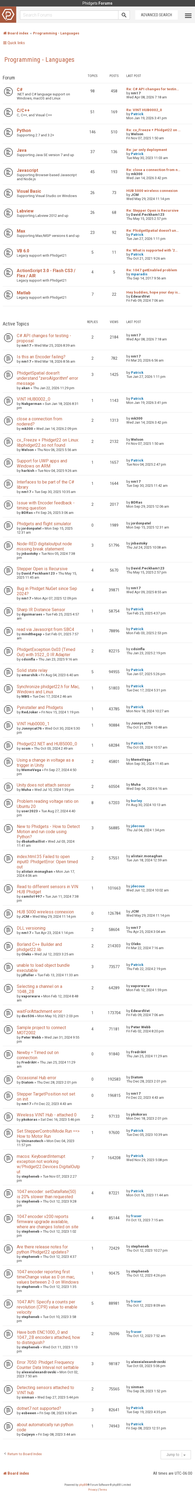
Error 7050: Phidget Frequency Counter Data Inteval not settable (48, 1365)
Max (21, 231)
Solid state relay (32, 670)
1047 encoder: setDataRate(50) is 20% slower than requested (46, 1194)
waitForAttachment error (39, 1011)
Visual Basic (29, 191)
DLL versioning (31, 928)
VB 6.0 (23, 250)
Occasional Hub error (36, 1077)
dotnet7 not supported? (39, 1408)
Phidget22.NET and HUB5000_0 (47, 743)
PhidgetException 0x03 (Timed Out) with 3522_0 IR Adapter (46, 652)
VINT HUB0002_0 (33, 399)
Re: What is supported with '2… (152, 250)
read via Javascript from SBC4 (45, 629)
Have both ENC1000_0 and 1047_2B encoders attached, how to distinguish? (48, 1337)
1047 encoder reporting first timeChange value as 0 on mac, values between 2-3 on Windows (48, 1277)
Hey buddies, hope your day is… (153, 292)
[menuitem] (92, 1489)
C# (20, 89)
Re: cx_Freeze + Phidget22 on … (153, 130)
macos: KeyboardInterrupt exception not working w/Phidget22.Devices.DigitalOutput (48, 1164)
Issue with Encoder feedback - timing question (46, 505)
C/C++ (23, 110)
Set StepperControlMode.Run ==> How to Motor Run (48, 1134)
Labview (25, 211)
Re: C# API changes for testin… (152, 89)
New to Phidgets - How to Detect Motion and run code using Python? (48, 831)
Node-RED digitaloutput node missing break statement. (44, 546)
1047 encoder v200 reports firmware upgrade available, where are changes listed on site (47, 1221)
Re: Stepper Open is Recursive (152, 210)
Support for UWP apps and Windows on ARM (42, 463)
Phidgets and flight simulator (44, 523)
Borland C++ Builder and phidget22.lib (39, 947)
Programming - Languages (39, 59)
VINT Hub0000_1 (33, 723)
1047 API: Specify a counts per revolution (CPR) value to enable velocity (47, 1307)
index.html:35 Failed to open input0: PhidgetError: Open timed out (47, 861)
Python (24, 130)
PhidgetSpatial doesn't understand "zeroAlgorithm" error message (47, 378)
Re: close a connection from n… (153, 170)
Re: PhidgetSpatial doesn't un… (152, 230)
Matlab (24, 292)
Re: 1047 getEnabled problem (151, 270)
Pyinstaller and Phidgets (40, 707)
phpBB (83, 1484)
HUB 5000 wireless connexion (152, 191)
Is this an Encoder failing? (41, 356)
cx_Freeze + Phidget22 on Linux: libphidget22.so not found (48, 442)
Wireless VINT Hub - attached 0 (47, 1114)
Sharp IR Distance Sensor (41, 609)
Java (22, 150)
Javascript (27, 170)
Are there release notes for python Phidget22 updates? (43, 1249)
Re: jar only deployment (146, 150)
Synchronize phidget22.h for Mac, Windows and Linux (48, 689)
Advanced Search (156, 15)
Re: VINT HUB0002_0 (144, 110)
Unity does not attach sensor (44, 785)
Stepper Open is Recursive (42, 568)
